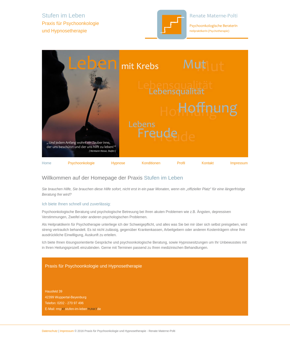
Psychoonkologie (81, 163)
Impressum (239, 163)
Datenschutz (50, 331)
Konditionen (151, 163)
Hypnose (118, 163)
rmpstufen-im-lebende (78, 309)
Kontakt (208, 163)
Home (46, 163)
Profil (181, 163)
